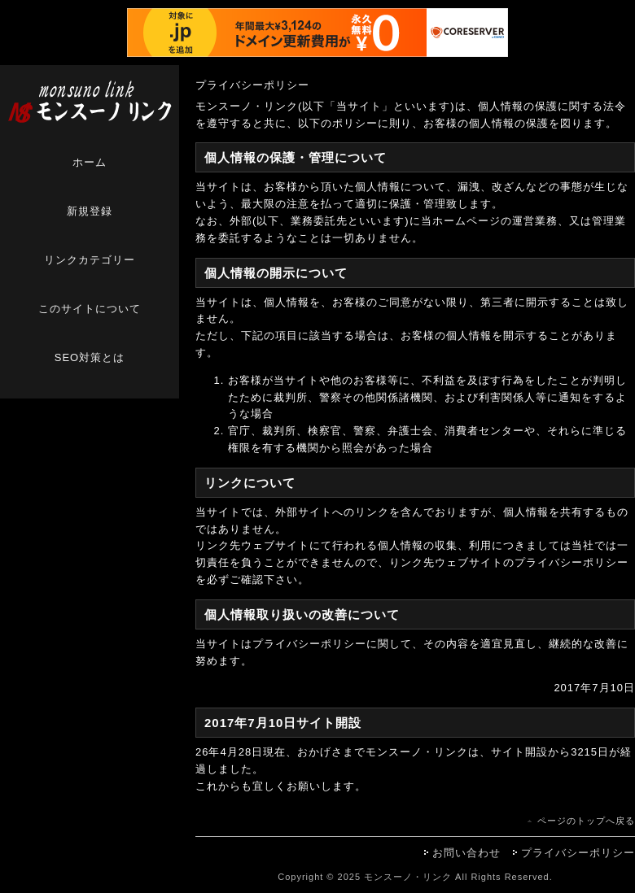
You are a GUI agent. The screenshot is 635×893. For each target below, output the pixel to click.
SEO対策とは (90, 357)
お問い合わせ (466, 853)
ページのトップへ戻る (586, 820)
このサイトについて (89, 309)
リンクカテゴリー (89, 260)
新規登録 (89, 211)
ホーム (89, 162)
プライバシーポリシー (578, 853)
